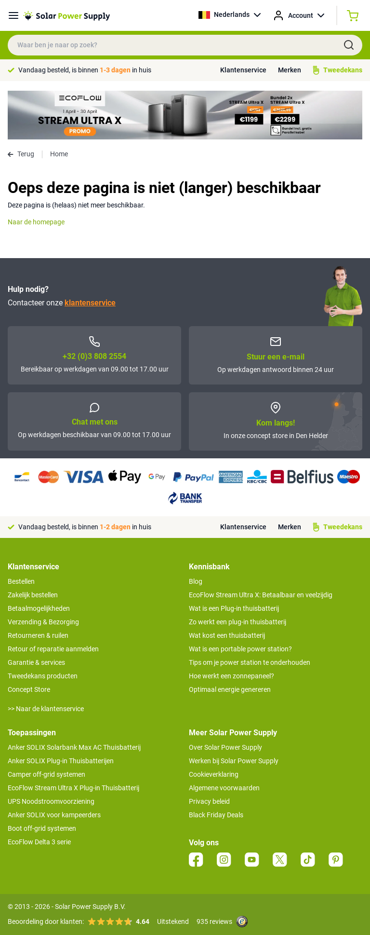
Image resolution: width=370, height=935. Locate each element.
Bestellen (21, 581)
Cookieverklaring (213, 774)
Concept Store (29, 689)
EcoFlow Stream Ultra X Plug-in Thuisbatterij (73, 788)
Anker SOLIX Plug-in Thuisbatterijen (61, 761)
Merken (289, 70)
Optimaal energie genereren (230, 689)
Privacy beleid (209, 801)
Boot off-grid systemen (42, 828)
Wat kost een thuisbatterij (227, 635)
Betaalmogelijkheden (39, 608)
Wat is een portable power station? (240, 649)
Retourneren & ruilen (38, 635)
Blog (195, 581)
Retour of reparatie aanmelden (53, 649)
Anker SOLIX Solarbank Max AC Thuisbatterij (74, 747)
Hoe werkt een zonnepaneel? (231, 676)
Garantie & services (36, 662)
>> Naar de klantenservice (46, 709)
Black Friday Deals (216, 815)
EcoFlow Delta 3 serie (39, 842)
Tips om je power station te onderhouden (249, 662)
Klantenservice (243, 70)
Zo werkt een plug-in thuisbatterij (237, 622)
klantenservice (90, 302)
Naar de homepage (36, 222)
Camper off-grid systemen (46, 774)
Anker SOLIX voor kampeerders (54, 815)
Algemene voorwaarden (224, 788)
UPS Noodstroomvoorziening (51, 801)
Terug (21, 154)
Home (59, 154)
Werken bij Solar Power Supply (233, 761)
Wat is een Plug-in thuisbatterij (234, 608)
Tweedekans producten (43, 676)
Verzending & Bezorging (43, 622)
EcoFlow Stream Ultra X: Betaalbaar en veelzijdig (260, 595)
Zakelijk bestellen (33, 595)
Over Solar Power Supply (225, 747)
